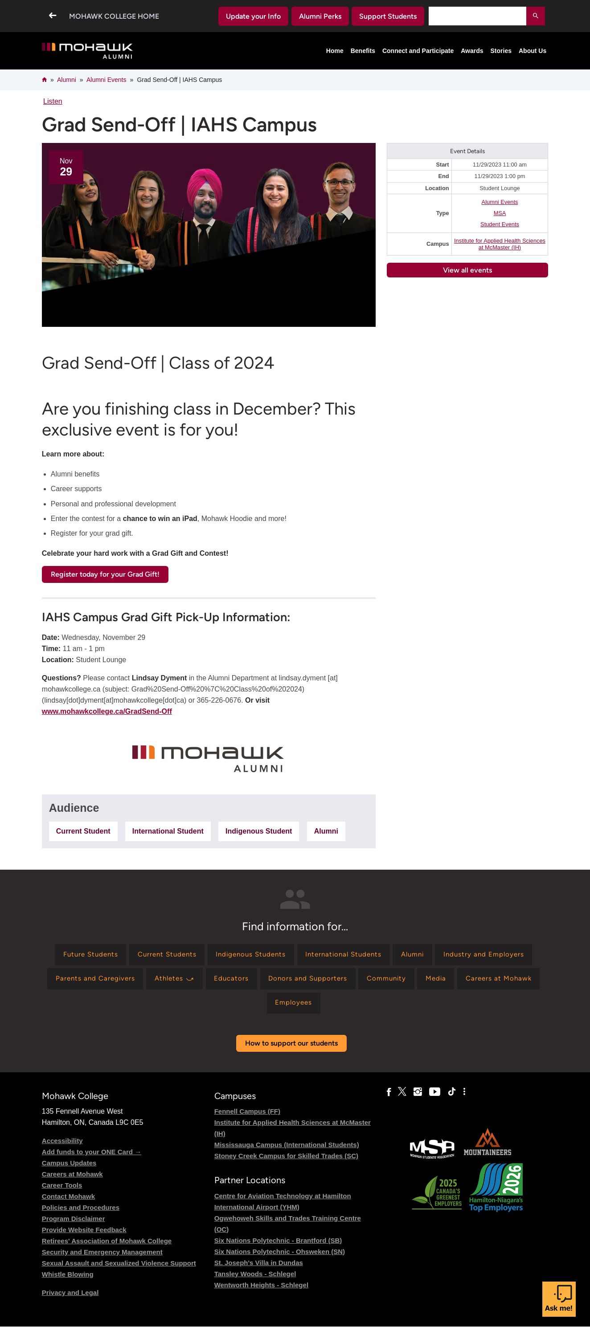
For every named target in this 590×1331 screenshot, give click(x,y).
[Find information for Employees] (360, 1007)
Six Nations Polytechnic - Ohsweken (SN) (279, 1256)
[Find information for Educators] (346, 981)
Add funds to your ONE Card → (91, 1156)
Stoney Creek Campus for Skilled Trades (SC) (286, 1160)
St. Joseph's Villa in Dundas (258, 1267)
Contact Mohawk (68, 1201)
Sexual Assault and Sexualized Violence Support (119, 1268)
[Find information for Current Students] (212, 955)
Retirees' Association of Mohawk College (107, 1246)
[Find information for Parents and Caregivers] (203, 981)
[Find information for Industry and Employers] (99, 981)
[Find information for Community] (508, 981)
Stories (501, 50)
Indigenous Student (258, 831)
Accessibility (62, 1145)
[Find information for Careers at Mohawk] (285, 1007)
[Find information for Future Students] (131, 955)
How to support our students (291, 1048)
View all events (467, 270)
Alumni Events (106, 79)
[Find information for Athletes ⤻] (286, 981)
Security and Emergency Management (102, 1257)
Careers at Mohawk (72, 1179)
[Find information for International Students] (399, 955)
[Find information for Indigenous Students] (301, 955)
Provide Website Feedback (84, 1234)
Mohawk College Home (114, 16)
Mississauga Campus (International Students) (286, 1149)
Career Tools (62, 1190)
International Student (168, 831)
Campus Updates (69, 1168)
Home (335, 50)
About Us (532, 50)
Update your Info (253, 16)
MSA (500, 213)
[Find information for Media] (219, 1007)
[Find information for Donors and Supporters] (425, 981)
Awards (472, 50)
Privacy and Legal (70, 1297)
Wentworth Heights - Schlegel (261, 1289)
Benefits (363, 50)
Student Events (499, 224)
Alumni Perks (320, 16)
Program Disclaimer (73, 1223)
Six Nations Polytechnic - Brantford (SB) (278, 1245)
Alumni (66, 79)
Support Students (388, 16)
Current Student (83, 831)
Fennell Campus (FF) (247, 1116)
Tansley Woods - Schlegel (255, 1278)
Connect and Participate (418, 50)
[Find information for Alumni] (472, 955)
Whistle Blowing (68, 1279)
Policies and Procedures (80, 1212)
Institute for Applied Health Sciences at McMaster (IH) (499, 244)
